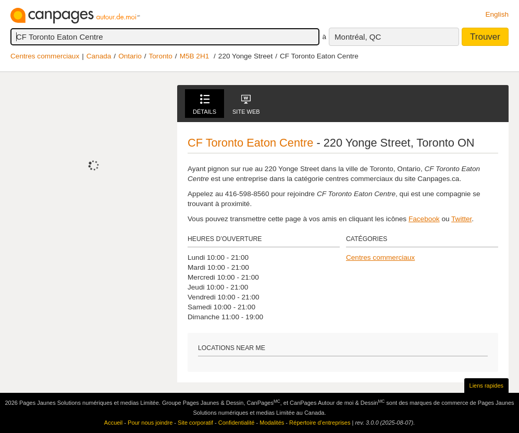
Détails (204, 104)
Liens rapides (486, 385)
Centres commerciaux (44, 56)
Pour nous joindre (150, 422)
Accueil (113, 422)
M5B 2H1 (194, 56)
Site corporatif (195, 422)
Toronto (160, 56)
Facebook (424, 219)
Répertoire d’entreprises (319, 422)
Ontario (130, 56)
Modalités (272, 422)
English (497, 14)
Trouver (485, 37)
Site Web (246, 104)
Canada (99, 56)
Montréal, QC (358, 36)
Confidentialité (236, 422)
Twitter (461, 219)
